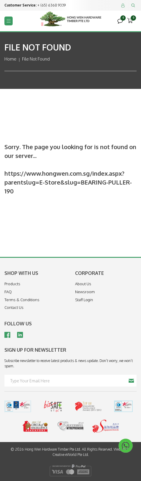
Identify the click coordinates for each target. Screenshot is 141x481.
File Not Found (36, 59)
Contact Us (14, 307)
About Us (83, 283)
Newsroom (85, 291)
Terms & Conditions (21, 299)
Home (10, 59)
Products (12, 283)
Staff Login (84, 299)
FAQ (8, 291)
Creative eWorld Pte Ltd (70, 454)
